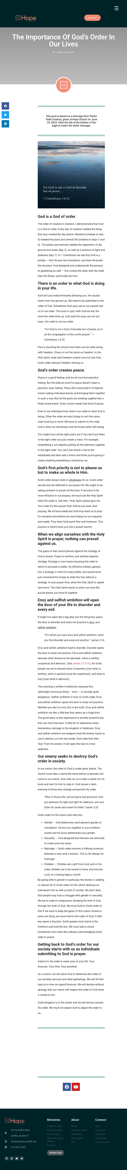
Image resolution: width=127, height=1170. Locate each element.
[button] (5, 106)
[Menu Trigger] (117, 8)
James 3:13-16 (81, 663)
